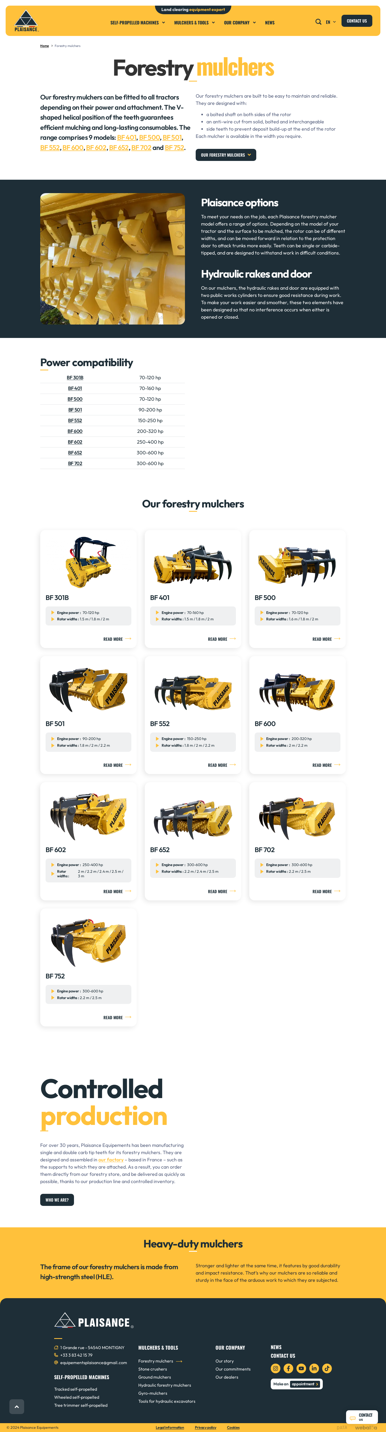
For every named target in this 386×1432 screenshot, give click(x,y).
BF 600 (72, 147)
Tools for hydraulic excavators (166, 1401)
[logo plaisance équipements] (26, 20)
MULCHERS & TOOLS (158, 1347)
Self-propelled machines (138, 22)
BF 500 (149, 137)
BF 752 (174, 147)
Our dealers (227, 1377)
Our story (225, 1361)
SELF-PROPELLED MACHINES (81, 1377)
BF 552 (50, 147)
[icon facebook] (288, 1368)
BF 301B (75, 377)
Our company (240, 22)
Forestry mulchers (155, 1361)
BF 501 (172, 137)
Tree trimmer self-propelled (80, 1405)
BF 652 (119, 147)
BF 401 (126, 137)
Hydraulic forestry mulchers (164, 1385)
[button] (319, 20)
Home (44, 46)
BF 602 (96, 147)
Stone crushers (152, 1369)
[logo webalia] (367, 1428)
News (269, 22)
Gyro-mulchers (152, 1393)
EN (331, 22)
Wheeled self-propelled (76, 1397)
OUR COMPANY (230, 1347)
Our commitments (233, 1369)
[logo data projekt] (343, 1428)
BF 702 (141, 147)
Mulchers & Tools (195, 22)
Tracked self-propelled (75, 1389)
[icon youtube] (301, 1368)
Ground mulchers (154, 1377)
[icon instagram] (275, 1368)
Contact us (283, 1355)
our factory (111, 1160)
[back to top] (16, 1406)
